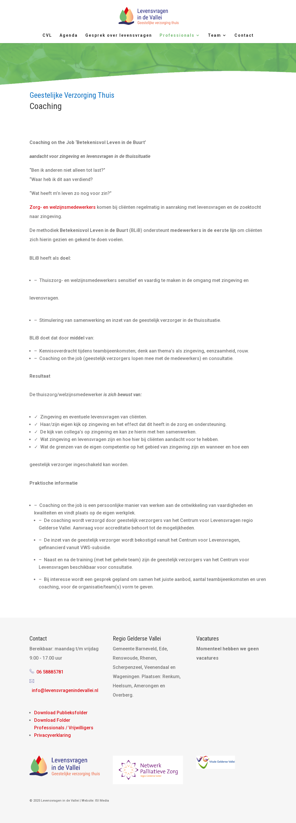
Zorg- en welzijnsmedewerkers (62, 207)
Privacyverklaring (52, 735)
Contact (244, 35)
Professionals (177, 35)
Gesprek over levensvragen (118, 35)
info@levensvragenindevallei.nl (65, 690)
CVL (47, 35)
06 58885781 (50, 672)
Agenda (69, 35)
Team (214, 35)
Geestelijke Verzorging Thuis (71, 95)
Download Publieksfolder (61, 712)
